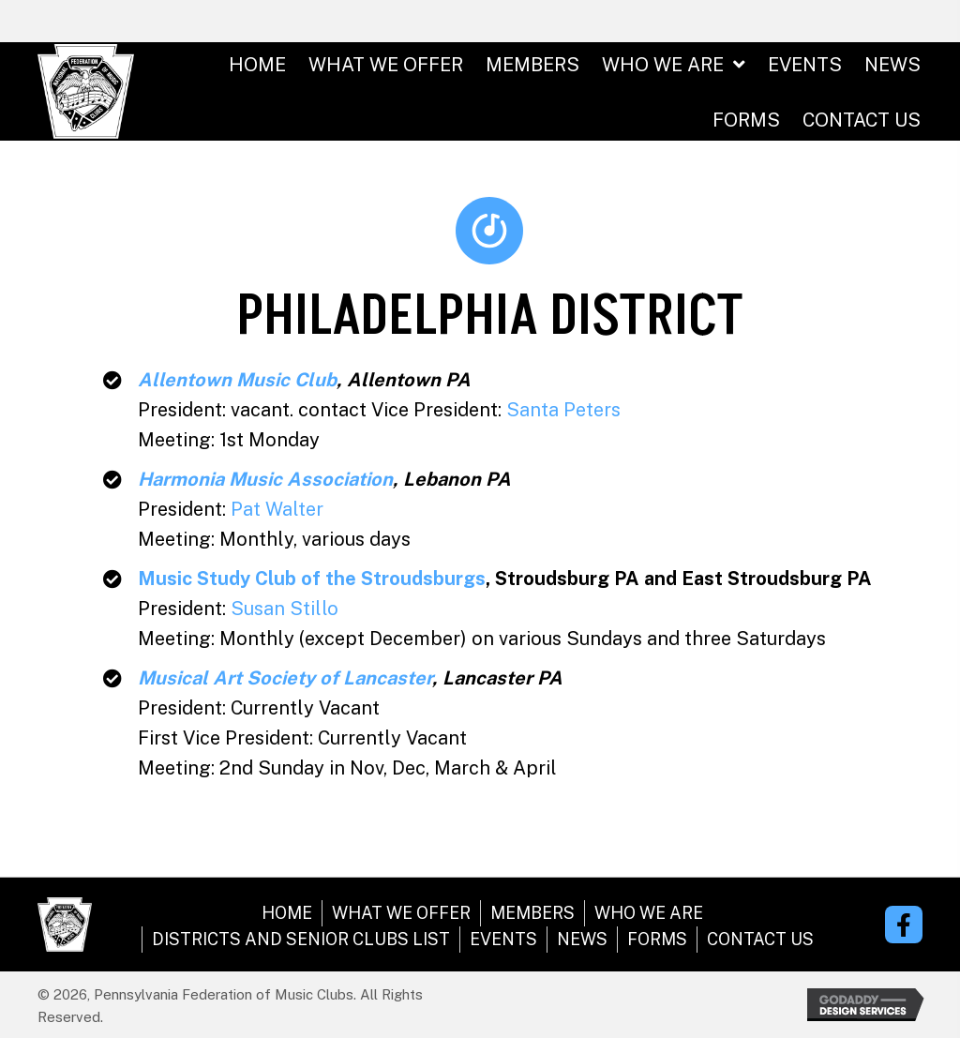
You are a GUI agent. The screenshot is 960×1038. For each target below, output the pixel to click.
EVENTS (503, 939)
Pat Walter (277, 509)
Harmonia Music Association (265, 479)
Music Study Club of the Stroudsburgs (312, 578)
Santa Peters (563, 410)
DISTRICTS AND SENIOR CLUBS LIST (301, 939)
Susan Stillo (284, 608)
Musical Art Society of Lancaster (285, 678)
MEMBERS (532, 913)
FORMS (657, 939)
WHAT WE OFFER (401, 913)
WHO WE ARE (648, 913)
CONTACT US (760, 939)
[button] (903, 924)
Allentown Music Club (237, 380)
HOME (287, 913)
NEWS (582, 939)
